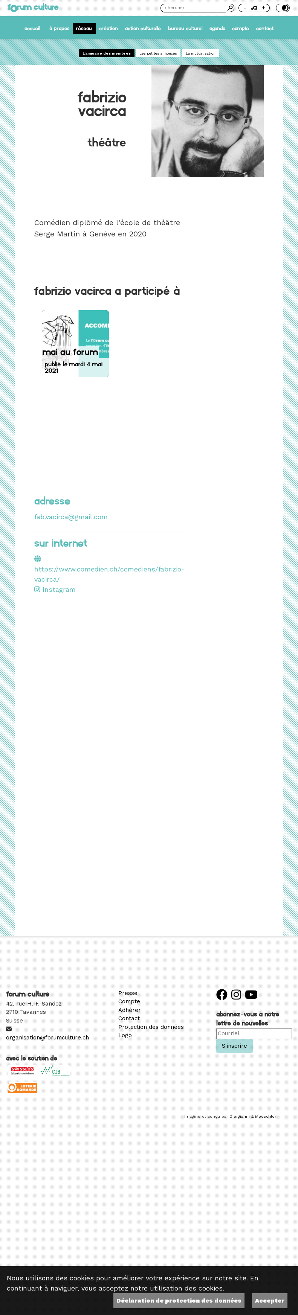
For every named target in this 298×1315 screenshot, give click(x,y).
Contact (265, 28)
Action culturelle (143, 28)
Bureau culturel (185, 28)
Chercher (230, 8)
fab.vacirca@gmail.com (71, 517)
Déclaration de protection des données (178, 1300)
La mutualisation (200, 53)
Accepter (269, 1300)
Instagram (55, 589)
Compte (240, 28)
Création (108, 28)
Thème (282, 8)
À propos (59, 28)
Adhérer (129, 1010)
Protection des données (151, 1027)
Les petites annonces (158, 53)
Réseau (84, 28)
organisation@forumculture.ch (47, 1037)
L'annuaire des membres (107, 53)
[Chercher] (193, 8)
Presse (128, 993)
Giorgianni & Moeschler (252, 1116)
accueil (32, 28)
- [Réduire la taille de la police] (244, 7)
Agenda (217, 28)
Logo (125, 1035)
